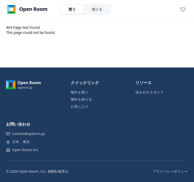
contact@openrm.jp (28, 133)
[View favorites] (183, 9)
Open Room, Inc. (33, 171)
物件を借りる (81, 99)
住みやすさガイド (149, 92)
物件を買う (79, 92)
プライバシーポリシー (170, 171)
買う (72, 9)
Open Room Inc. (25, 149)
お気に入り (79, 106)
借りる (97, 9)
